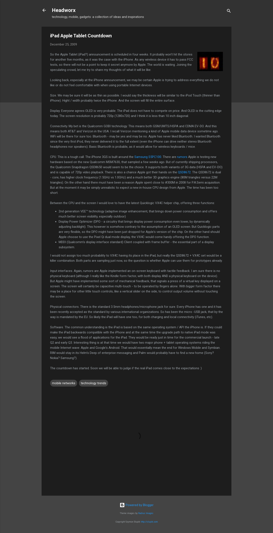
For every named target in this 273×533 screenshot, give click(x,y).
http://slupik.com (149, 521)
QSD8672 (184, 172)
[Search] (228, 11)
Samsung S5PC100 (147, 157)
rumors (182, 157)
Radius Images (145, 513)
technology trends (93, 383)
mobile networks (63, 383)
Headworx (64, 10)
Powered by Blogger (137, 505)
